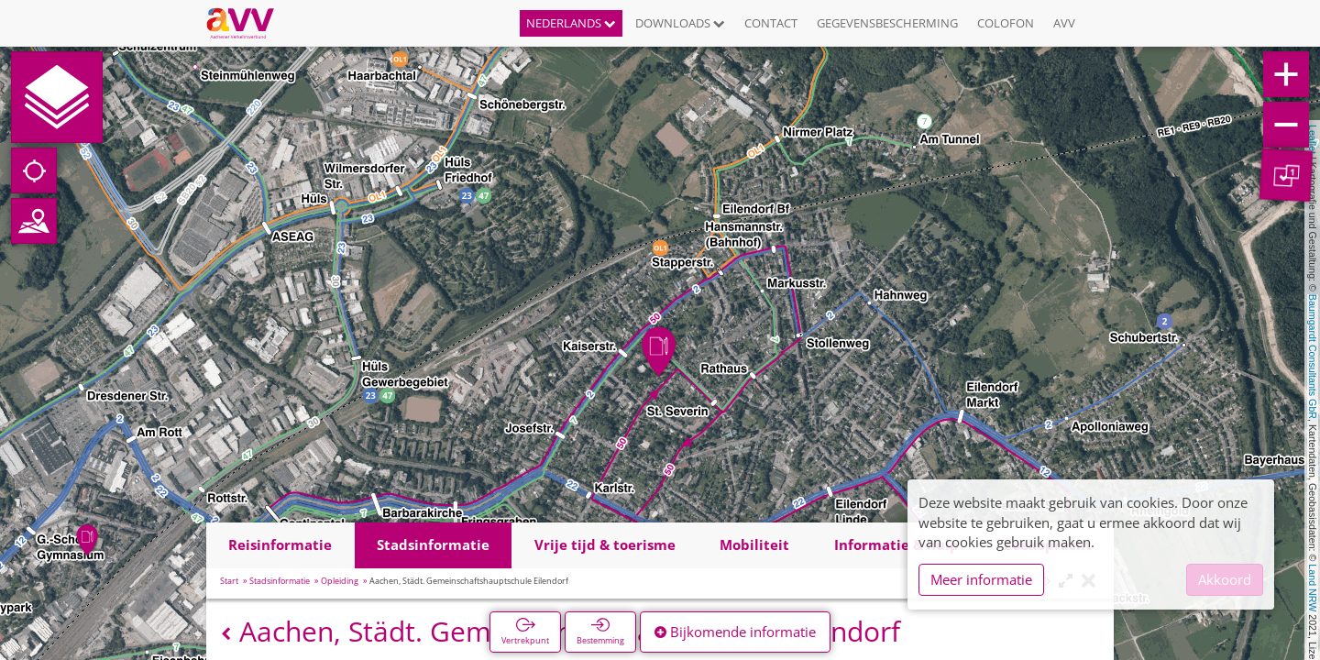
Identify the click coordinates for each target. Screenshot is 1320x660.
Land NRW (1312, 587)
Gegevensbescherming (887, 23)
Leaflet (1312, 139)
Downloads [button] (680, 23)
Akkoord (1224, 579)
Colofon (1005, 23)
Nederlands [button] (571, 23)
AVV (1064, 23)
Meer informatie (981, 579)
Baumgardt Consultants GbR (1312, 356)
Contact (771, 23)
